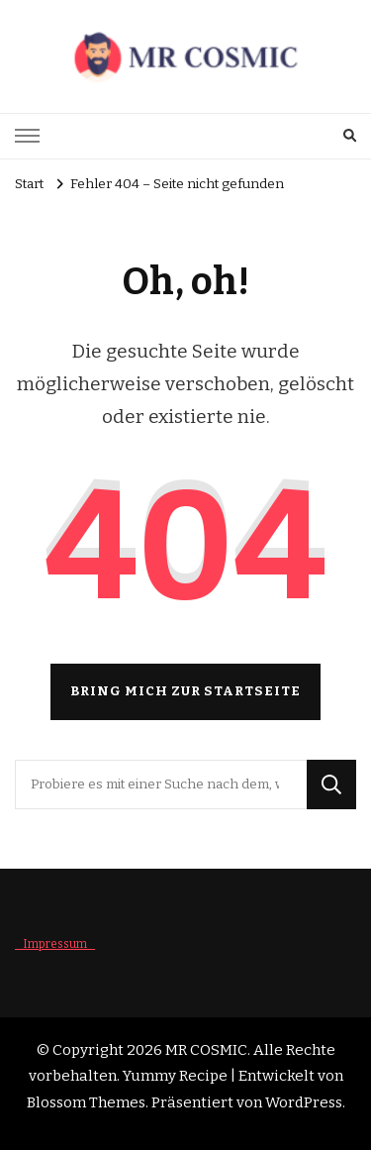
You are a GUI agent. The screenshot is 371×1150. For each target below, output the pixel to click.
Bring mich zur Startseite (185, 691)
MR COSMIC (206, 1050)
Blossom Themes (86, 1102)
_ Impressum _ (55, 944)
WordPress (303, 1102)
